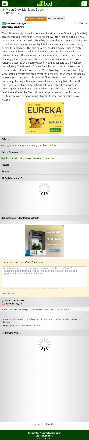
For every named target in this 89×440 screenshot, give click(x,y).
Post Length (24, 309)
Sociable (42, 145)
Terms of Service (54, 288)
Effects (44, 139)
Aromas (44, 171)
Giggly (4, 145)
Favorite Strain (55, 18)
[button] (37, 325)
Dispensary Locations (44, 436)
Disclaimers (56, 433)
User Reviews (36, 309)
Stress (53, 158)
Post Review (8, 293)
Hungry (22, 145)
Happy (12, 145)
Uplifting (52, 145)
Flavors (44, 164)
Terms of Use (33, 433)
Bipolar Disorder (10, 158)
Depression (26, 158)
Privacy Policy (41, 288)
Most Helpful (50, 309)
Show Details (63, 309)
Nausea (37, 158)
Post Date (13, 309)
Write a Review (35, 18)
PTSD (5, 96)
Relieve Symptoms (44, 152)
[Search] (84, 3)
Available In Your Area (13, 178)
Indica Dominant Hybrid (17, 23)
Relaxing (31, 145)
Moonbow (47, 36)
